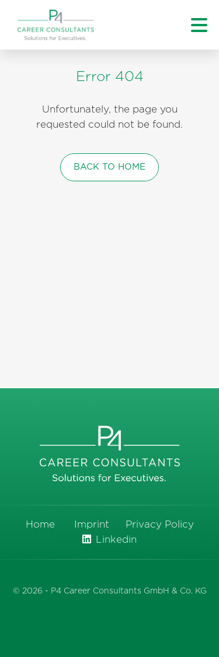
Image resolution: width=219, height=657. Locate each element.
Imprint (91, 524)
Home (40, 524)
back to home (109, 167)
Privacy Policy (160, 524)
